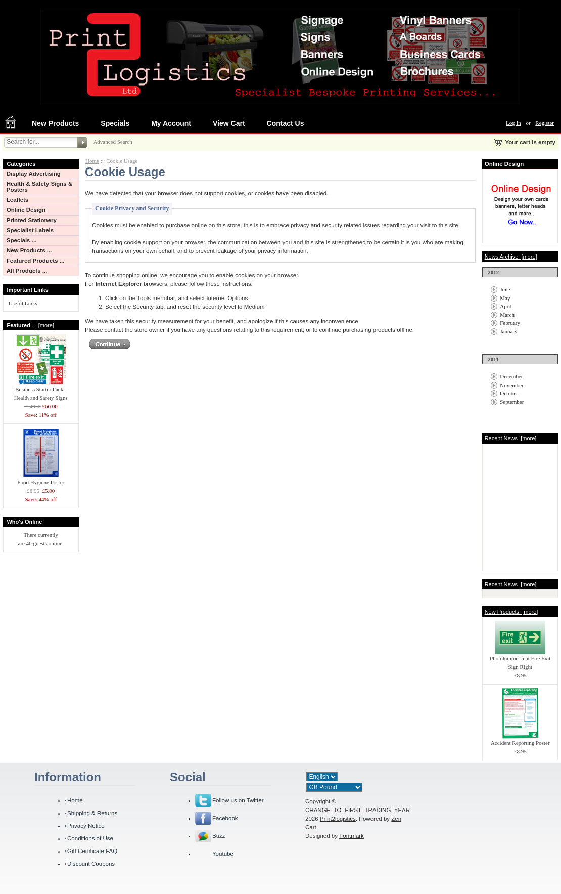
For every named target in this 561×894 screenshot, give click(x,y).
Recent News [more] (511, 438)
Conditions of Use (90, 838)
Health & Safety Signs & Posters (40, 187)
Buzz (218, 836)
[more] (44, 325)
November (511, 385)
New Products (55, 123)
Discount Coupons (91, 864)
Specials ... (22, 240)
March (507, 315)
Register (544, 123)
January (508, 331)
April (505, 306)
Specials (115, 123)
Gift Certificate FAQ (92, 851)
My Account (171, 123)
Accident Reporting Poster (520, 740)
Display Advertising (34, 174)
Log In (513, 123)
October (509, 393)
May (505, 298)
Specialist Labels (30, 230)
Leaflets (18, 200)
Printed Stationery (32, 220)
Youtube (222, 853)
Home (92, 161)
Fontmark (351, 836)
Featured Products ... (36, 261)
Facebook (225, 818)
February (510, 323)
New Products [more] (511, 612)
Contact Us (285, 123)
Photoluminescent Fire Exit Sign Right (520, 659)
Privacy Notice (86, 826)
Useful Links (23, 303)
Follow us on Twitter (238, 800)
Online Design (26, 210)
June (505, 289)
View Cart (229, 123)
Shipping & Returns (92, 813)
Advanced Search (112, 142)
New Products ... (29, 250)
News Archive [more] (511, 256)
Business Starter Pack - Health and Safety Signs (41, 390)
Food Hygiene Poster (41, 479)
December (511, 376)
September (512, 402)
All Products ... (27, 271)
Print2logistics (338, 819)
